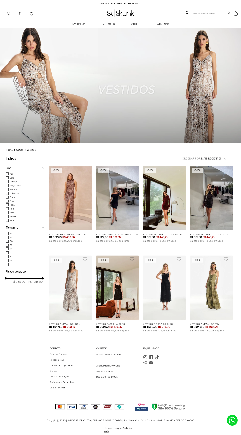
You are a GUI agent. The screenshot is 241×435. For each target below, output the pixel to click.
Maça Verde (15, 185)
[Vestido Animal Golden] (70, 294)
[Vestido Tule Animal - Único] (70, 204)
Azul (12, 174)
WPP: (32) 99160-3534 (108, 354)
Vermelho (14, 216)
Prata (12, 197)
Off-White (14, 193)
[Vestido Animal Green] (211, 294)
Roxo (12, 209)
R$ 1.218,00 (34, 281)
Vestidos (31, 150)
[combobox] (203, 12)
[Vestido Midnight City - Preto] (211, 204)
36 (11, 233)
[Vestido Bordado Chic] (164, 294)
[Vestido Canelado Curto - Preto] (117, 204)
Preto (12, 201)
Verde (12, 212)
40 (11, 241)
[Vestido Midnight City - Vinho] (164, 204)
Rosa (12, 205)
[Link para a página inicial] (9, 150)
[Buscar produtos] (188, 13)
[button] (26, 168)
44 (11, 249)
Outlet (19, 150)
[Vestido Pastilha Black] (117, 294)
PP (11, 253)
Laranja (13, 181)
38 (11, 237)
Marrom (13, 189)
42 (11, 245)
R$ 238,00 (18, 281)
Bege (12, 178)
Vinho (12, 220)
